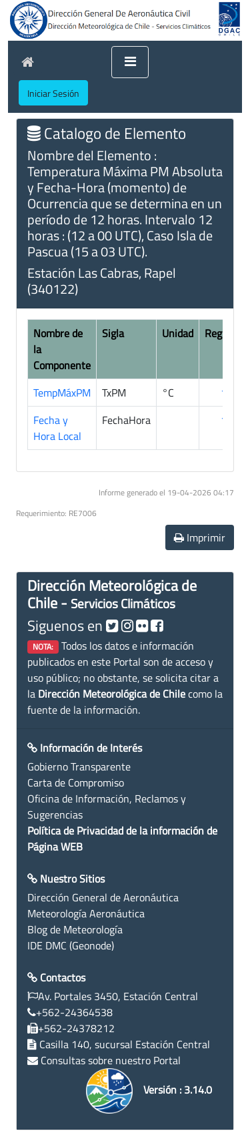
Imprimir (199, 537)
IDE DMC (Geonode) (70, 945)
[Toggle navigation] (130, 62)
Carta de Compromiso (75, 782)
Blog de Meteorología (75, 929)
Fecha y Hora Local (57, 428)
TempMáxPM (62, 393)
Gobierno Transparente (79, 766)
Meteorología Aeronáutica (86, 913)
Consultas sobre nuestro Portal (111, 1060)
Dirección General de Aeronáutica (103, 897)
